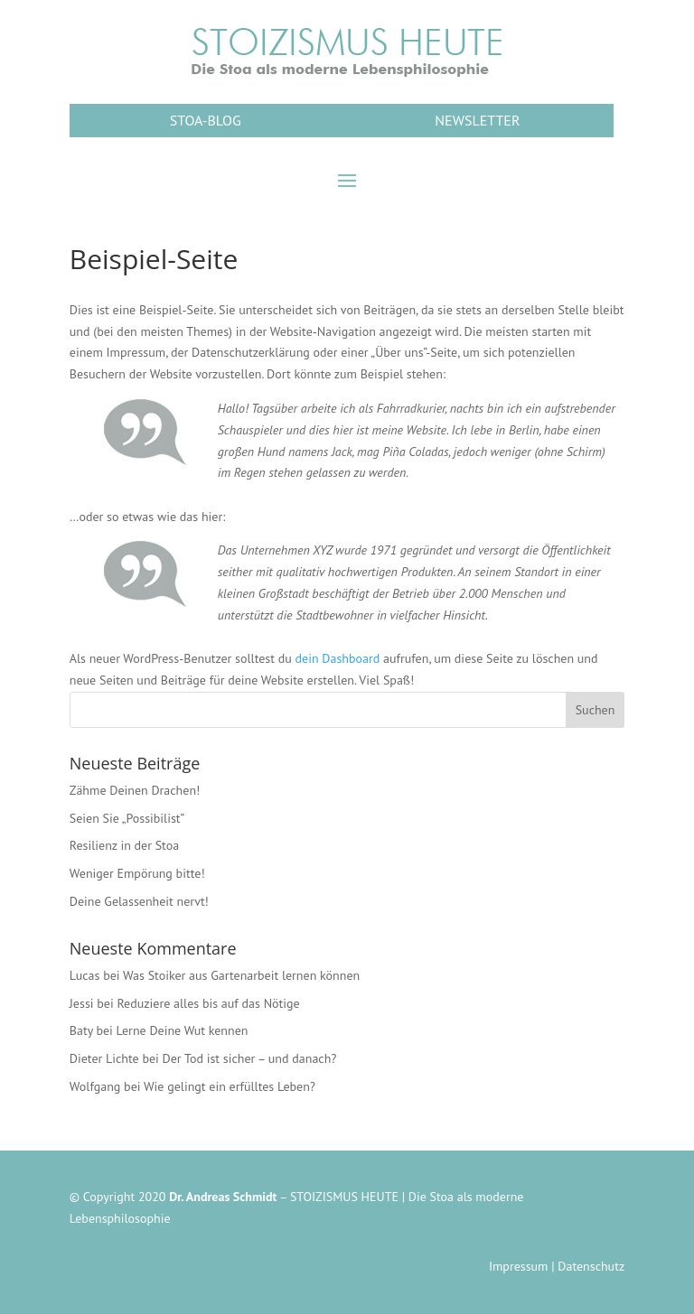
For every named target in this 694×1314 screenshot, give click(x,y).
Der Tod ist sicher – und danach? (250, 1058)
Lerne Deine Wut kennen (183, 1030)
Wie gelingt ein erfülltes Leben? (229, 1086)
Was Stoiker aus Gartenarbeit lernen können (241, 975)
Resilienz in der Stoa (124, 845)
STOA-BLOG (205, 120)
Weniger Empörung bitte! (137, 873)
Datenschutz (591, 1266)
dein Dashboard (337, 658)
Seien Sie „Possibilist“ (127, 818)
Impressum (519, 1266)
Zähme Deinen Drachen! (135, 790)
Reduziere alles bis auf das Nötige (208, 1003)
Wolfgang (95, 1086)
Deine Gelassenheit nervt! (139, 901)
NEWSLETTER (477, 120)
